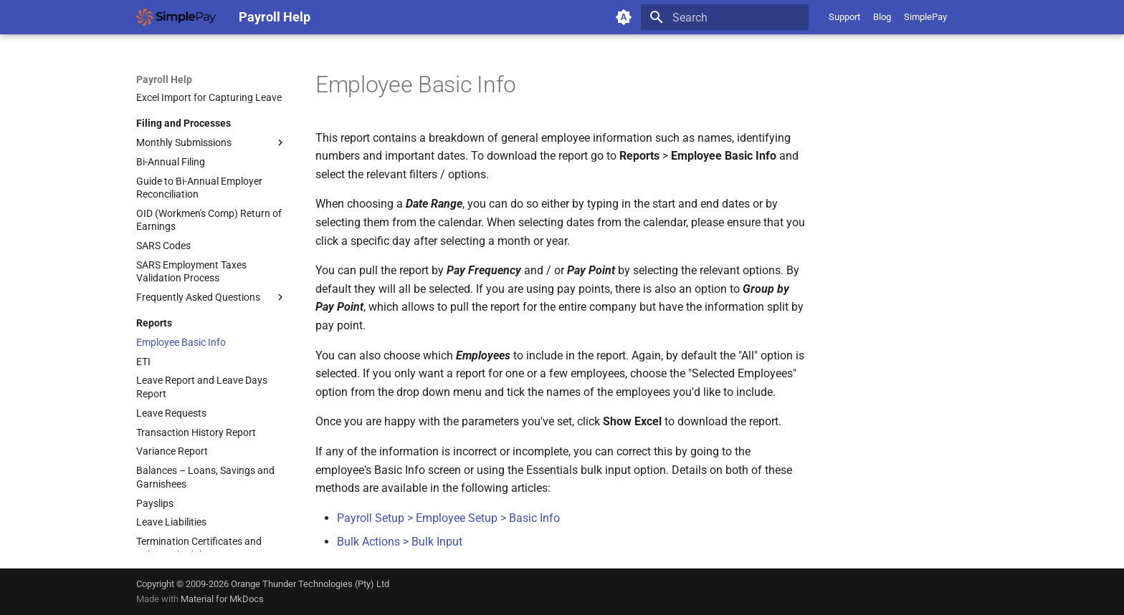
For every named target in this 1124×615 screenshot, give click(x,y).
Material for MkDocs (222, 599)
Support (844, 16)
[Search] (725, 17)
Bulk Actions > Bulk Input (399, 541)
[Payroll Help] (176, 17)
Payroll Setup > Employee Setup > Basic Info (448, 518)
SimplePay (925, 16)
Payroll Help (164, 79)
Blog (882, 16)
